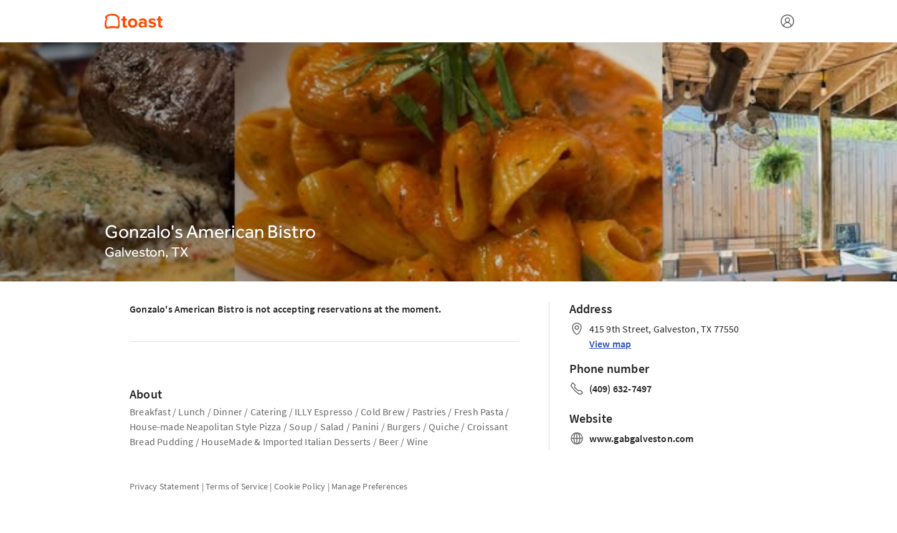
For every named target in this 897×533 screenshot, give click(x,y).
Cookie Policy (300, 486)
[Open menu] (787, 21)
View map (610, 343)
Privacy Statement (164, 486)
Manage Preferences (369, 486)
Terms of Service (237, 486)
